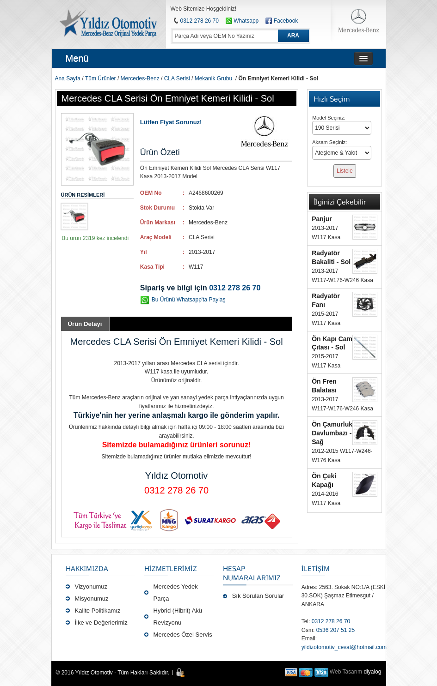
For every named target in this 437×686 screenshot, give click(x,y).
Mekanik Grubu (213, 78)
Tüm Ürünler (100, 78)
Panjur (322, 219)
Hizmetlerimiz (170, 568)
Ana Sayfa (67, 78)
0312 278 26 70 (199, 21)
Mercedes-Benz (140, 78)
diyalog (372, 671)
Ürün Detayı (85, 323)
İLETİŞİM (316, 568)
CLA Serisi (177, 78)
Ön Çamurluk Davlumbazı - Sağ (332, 433)
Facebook (286, 21)
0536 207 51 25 (335, 630)
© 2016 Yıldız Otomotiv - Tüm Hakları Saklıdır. (113, 672)
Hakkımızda (87, 568)
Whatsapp (242, 21)
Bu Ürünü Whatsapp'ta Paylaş (189, 299)
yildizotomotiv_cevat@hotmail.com (344, 647)
